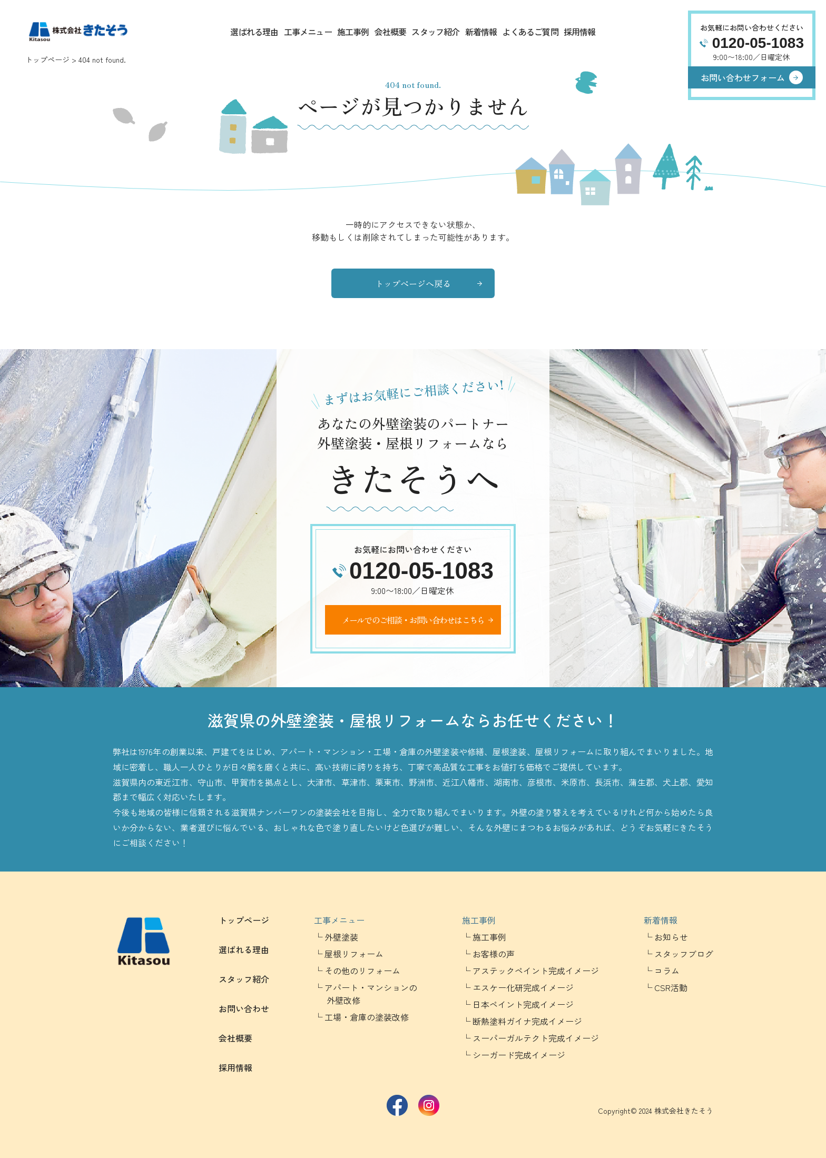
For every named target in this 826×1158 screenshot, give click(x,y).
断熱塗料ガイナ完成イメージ (527, 1021)
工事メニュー (308, 31)
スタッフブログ (683, 953)
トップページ (47, 59)
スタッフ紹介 (435, 31)
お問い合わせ (244, 1008)
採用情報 (580, 31)
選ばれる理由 (254, 31)
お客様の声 (494, 953)
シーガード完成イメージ (519, 1054)
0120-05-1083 (758, 43)
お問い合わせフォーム (743, 77)
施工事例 (353, 31)
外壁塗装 (341, 937)
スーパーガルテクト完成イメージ (536, 1038)
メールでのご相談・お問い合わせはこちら (413, 619)
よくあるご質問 (530, 31)
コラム (667, 970)
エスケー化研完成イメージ (523, 987)
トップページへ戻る (413, 283)
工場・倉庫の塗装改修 (366, 1017)
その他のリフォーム (362, 970)
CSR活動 (670, 987)
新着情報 (481, 31)
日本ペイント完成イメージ (523, 1004)
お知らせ (671, 937)
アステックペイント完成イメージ (536, 970)
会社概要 (391, 31)
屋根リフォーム (354, 953)
